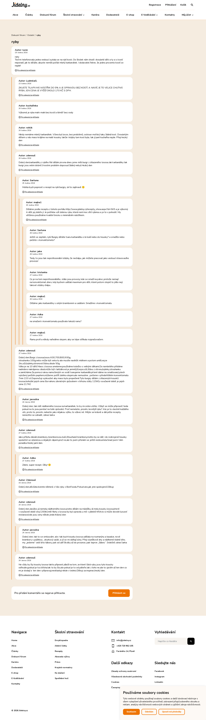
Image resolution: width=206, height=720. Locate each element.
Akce (15, 14)
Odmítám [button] (149, 712)
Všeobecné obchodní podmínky (126, 676)
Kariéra (95, 14)
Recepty (59, 651)
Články (29, 14)
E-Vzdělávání (149, 15)
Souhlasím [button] (131, 712)
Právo (57, 662)
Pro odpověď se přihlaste (26, 70)
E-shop (130, 14)
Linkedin (159, 682)
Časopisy (115, 687)
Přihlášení (170, 4)
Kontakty (170, 14)
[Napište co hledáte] (175, 641)
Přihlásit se (119, 593)
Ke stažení (60, 673)
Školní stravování (73, 15)
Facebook (159, 671)
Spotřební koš (61, 678)
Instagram (159, 676)
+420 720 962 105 (122, 646)
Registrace (155, 4)
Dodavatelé (112, 14)
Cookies (115, 682)
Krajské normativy (63, 667)
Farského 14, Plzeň (123, 651)
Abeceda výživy (62, 656)
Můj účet (187, 15)
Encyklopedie (61, 640)
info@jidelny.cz (121, 640)
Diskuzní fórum (48, 14)
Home (14, 640)
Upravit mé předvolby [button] (171, 712)
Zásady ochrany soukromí (123, 671)
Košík (183, 4)
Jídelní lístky (61, 645)
